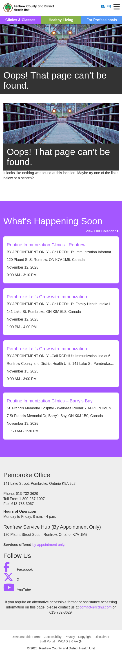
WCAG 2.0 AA (70, 641)
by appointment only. (48, 545)
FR (108, 7)
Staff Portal (47, 641)
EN (102, 7)
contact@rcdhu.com (96, 607)
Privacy (70, 637)
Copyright (84, 637)
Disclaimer (102, 637)
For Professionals (102, 20)
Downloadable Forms (26, 637)
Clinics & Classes (20, 20)
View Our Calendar (102, 231)
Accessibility (53, 637)
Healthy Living (61, 20)
